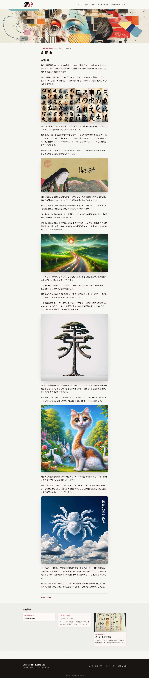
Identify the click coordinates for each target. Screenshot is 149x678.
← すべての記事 (46, 597)
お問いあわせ (115, 5)
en (124, 4)
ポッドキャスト (103, 5)
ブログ (93, 5)
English (68, 48)
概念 (86, 5)
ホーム (80, 5)
